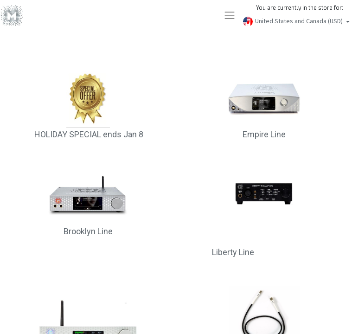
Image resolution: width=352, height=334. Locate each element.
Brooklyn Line (88, 231)
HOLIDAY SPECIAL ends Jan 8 (87, 134)
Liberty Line (233, 252)
